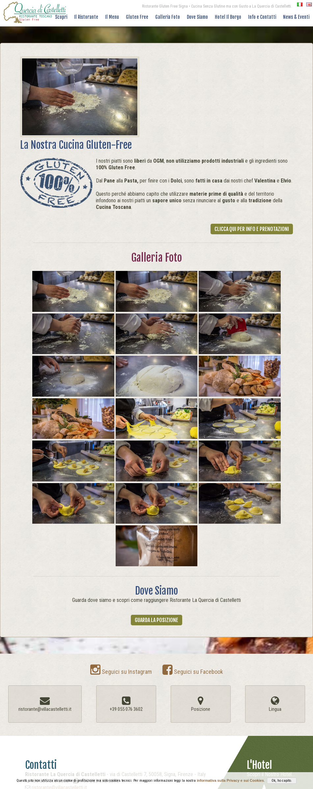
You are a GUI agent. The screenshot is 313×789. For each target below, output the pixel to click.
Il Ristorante (86, 17)
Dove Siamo (197, 17)
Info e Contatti (262, 17)
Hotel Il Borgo (228, 17)
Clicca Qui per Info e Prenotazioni (251, 229)
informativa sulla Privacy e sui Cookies (230, 780)
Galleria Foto (167, 17)
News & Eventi (296, 17)
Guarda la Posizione (156, 620)
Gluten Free (137, 17)
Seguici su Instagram (121, 671)
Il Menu (112, 17)
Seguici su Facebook (192, 671)
